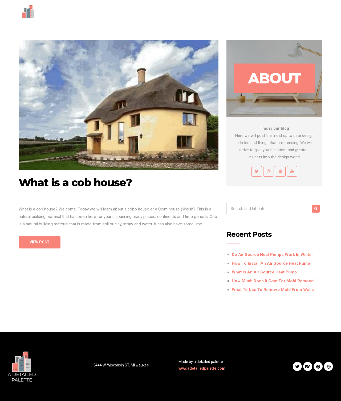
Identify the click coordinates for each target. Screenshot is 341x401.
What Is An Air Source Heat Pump (264, 272)
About (179, 14)
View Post (40, 242)
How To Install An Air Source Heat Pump (271, 263)
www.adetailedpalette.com (201, 368)
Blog (242, 14)
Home (160, 14)
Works (224, 14)
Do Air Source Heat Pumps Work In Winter (272, 254)
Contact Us (264, 14)
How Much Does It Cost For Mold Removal (273, 280)
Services (201, 14)
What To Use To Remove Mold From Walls (273, 289)
